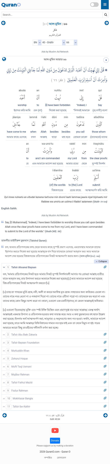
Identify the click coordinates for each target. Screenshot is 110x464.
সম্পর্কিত (48, 457)
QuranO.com (52, 451)
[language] (4, 59)
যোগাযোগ (61, 457)
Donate (55, 440)
